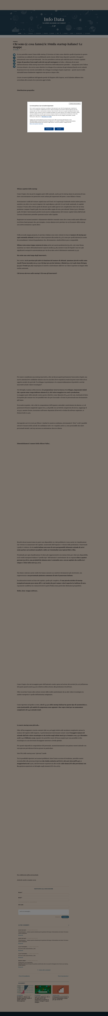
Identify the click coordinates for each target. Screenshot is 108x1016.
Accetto (59, 128)
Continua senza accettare (75, 103)
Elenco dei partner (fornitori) (36, 123)
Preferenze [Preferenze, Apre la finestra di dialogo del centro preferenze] (49, 128)
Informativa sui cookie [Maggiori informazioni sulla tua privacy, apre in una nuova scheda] (47, 116)
